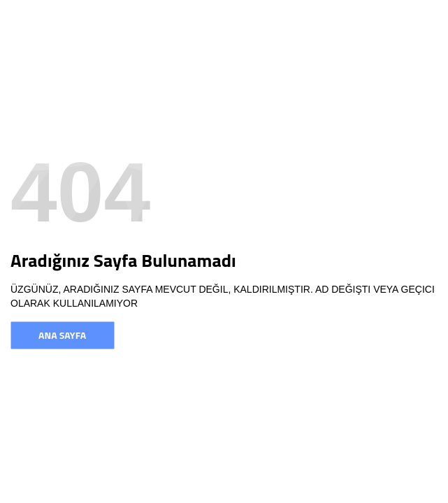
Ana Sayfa (62, 335)
